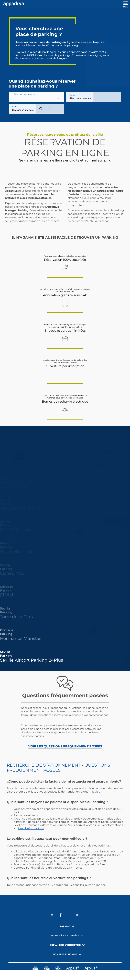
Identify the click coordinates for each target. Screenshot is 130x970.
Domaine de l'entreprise (65, 945)
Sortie (15, 107)
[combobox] (36, 98)
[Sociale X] (52, 915)
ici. (98, 791)
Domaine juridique (65, 954)
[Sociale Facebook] (60, 915)
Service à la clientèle (65, 935)
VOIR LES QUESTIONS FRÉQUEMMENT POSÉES (65, 746)
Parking (65, 926)
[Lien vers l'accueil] (13, 4)
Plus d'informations (31, 828)
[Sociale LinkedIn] (69, 915)
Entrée (72, 95)
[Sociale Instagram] (77, 915)
